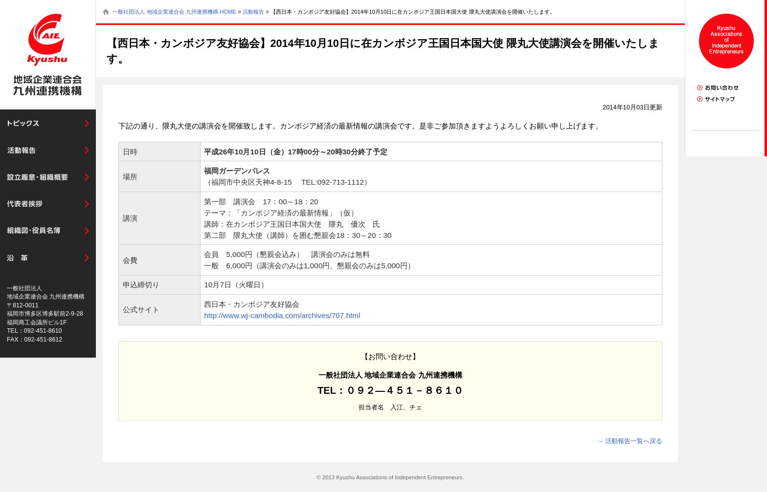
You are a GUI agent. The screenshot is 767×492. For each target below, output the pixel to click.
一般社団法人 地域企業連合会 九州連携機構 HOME (174, 12)
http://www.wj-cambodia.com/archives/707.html (282, 315)
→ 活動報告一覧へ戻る (629, 441)
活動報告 (253, 12)
